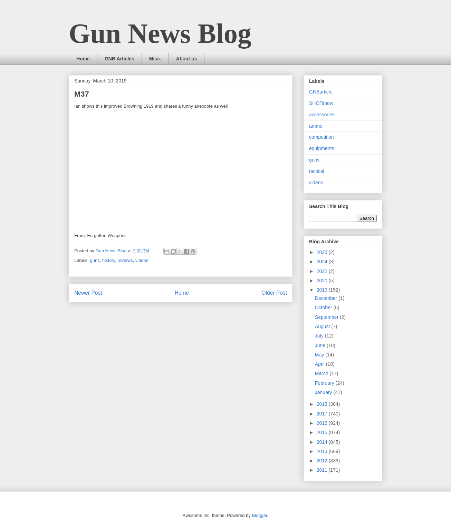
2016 (323, 423)
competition (321, 137)
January (324, 392)
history (108, 260)
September (327, 317)
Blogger (259, 515)
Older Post (274, 293)
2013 (323, 451)
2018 (323, 404)
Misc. (155, 58)
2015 (323, 432)
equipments (321, 148)
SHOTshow (321, 103)
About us (186, 58)
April (320, 364)
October (324, 307)
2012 (323, 460)
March (322, 373)
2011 (323, 470)
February (325, 383)
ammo (316, 126)
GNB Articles (119, 58)
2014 (323, 442)
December (326, 298)
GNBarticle (321, 92)
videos (141, 260)
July (320, 336)
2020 (323, 280)
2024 (323, 261)
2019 (323, 290)
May (320, 354)
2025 (323, 252)
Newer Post (88, 293)
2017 (323, 414)
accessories (322, 114)
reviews (125, 260)
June (321, 345)
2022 (323, 271)
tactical (316, 171)
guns (95, 260)
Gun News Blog (160, 33)
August (323, 326)
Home (83, 58)
